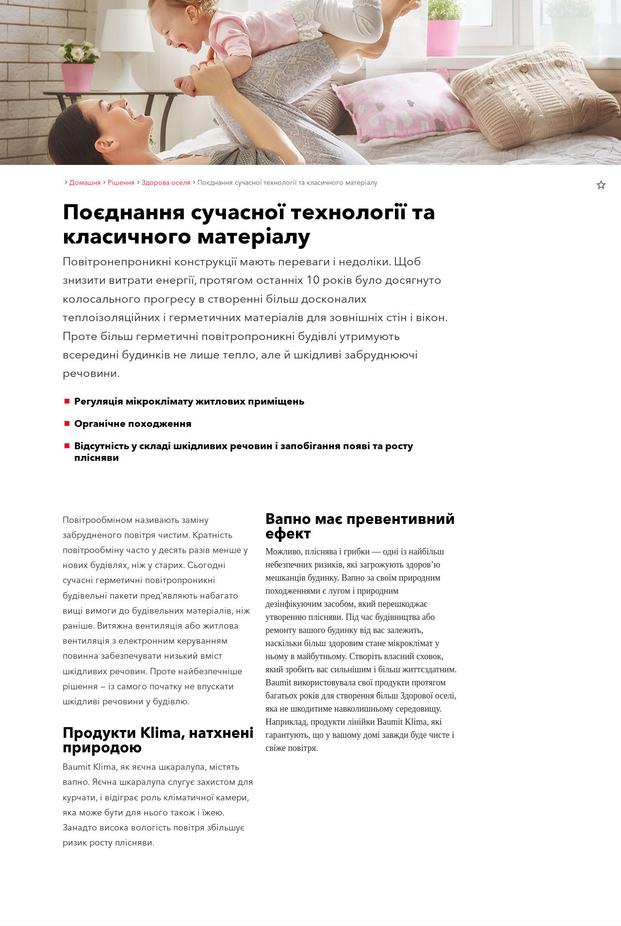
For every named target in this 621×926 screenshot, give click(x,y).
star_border (601, 185)
